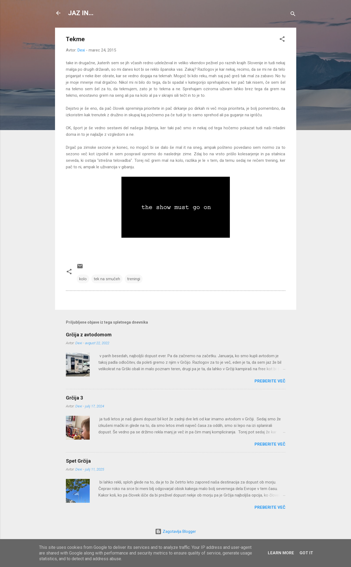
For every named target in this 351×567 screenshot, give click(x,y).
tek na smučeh (107, 278)
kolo (83, 278)
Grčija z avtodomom (89, 334)
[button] (282, 40)
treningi (133, 278)
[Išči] (293, 15)
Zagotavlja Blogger (175, 531)
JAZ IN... (81, 13)
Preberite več (270, 381)
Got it (306, 552)
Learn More (281, 552)
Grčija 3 (74, 398)
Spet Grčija (78, 461)
